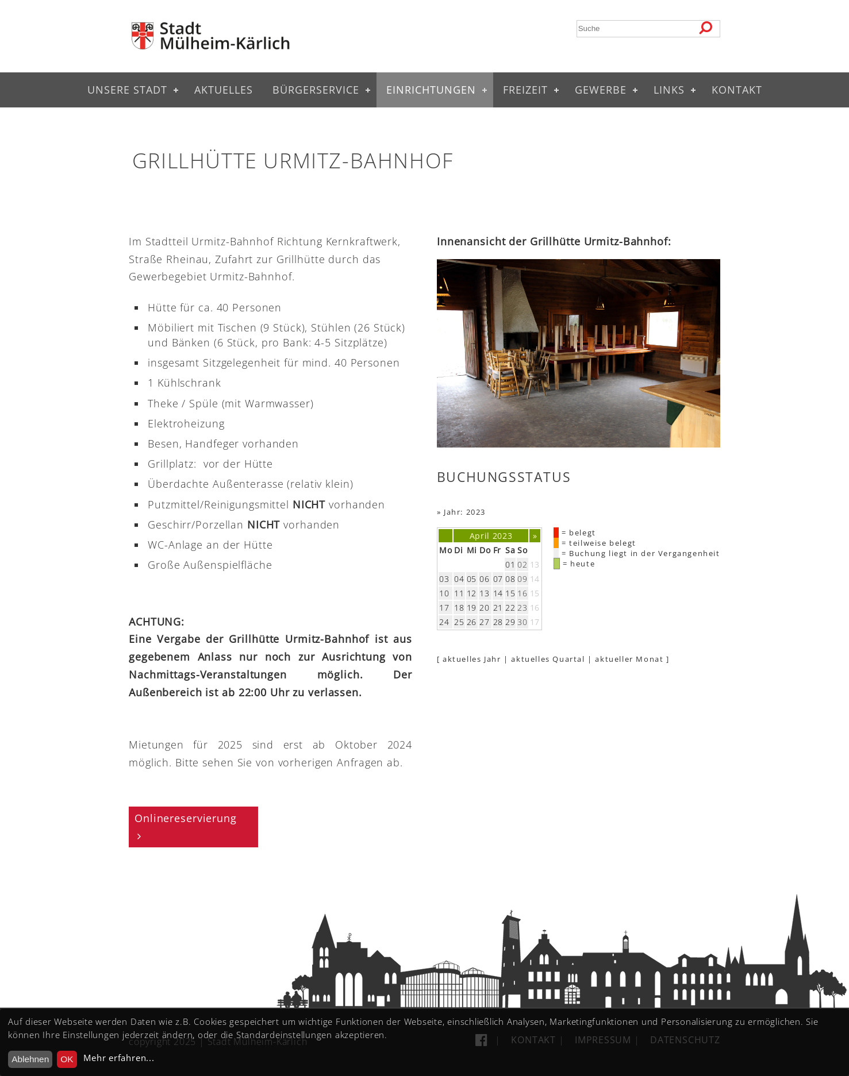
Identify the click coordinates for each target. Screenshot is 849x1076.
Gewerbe (601, 90)
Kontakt (737, 90)
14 (535, 578)
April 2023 (491, 535)
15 (535, 593)
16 (535, 607)
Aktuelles (223, 90)
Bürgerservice (315, 90)
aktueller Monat (629, 659)
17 (535, 621)
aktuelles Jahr (472, 659)
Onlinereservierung (186, 818)
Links (669, 90)
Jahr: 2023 (465, 512)
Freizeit (525, 90)
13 (535, 564)
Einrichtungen (431, 90)
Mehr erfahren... (118, 1058)
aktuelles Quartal (548, 659)
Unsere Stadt (127, 90)
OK (66, 1059)
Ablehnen (30, 1059)
